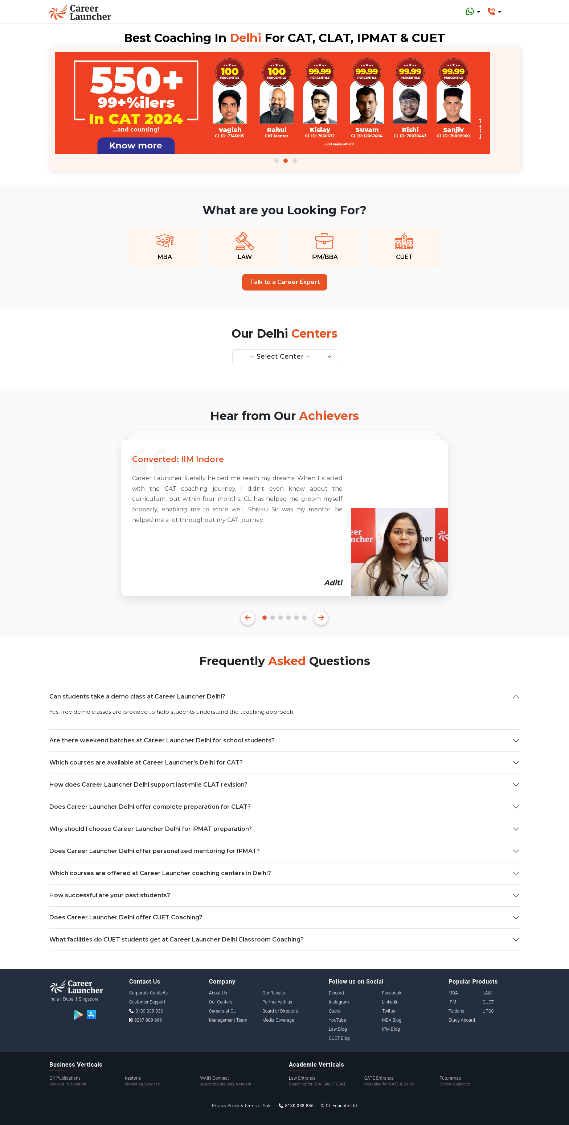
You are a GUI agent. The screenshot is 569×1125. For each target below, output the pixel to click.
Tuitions (456, 1011)
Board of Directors (280, 1011)
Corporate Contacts (148, 993)
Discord (336, 993)
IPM (453, 1002)
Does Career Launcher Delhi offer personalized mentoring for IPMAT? (154, 851)
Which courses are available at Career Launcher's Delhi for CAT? (146, 762)
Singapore (89, 999)
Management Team (228, 1020)
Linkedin (390, 1002)
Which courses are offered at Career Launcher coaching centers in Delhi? (160, 873)
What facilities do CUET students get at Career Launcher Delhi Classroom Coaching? (176, 939)
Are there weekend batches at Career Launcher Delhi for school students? (162, 740)
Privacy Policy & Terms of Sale (241, 1105)
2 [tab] (285, 160)
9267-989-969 (145, 1020)
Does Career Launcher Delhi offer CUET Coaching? (125, 917)
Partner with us (277, 1002)
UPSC (488, 1011)
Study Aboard (462, 1020)
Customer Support (147, 1002)
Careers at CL (222, 1011)
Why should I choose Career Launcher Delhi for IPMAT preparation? (150, 828)
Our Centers (221, 1002)
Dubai (68, 999)
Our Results (273, 993)
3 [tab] (294, 160)
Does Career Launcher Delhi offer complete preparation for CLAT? (150, 806)
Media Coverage (278, 1020)
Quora (335, 1011)
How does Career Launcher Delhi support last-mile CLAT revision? (148, 784)
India (54, 999)
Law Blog (338, 1029)
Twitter (389, 1011)
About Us (218, 993)
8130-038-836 (146, 1011)
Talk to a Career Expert (285, 282)
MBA (453, 993)
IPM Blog (391, 1029)
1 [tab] (276, 160)
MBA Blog (391, 1020)
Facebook (391, 993)
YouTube (337, 1020)
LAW (487, 993)
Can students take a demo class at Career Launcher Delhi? (137, 696)
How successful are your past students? (109, 895)
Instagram (339, 1002)
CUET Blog (339, 1038)
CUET (488, 1002)
